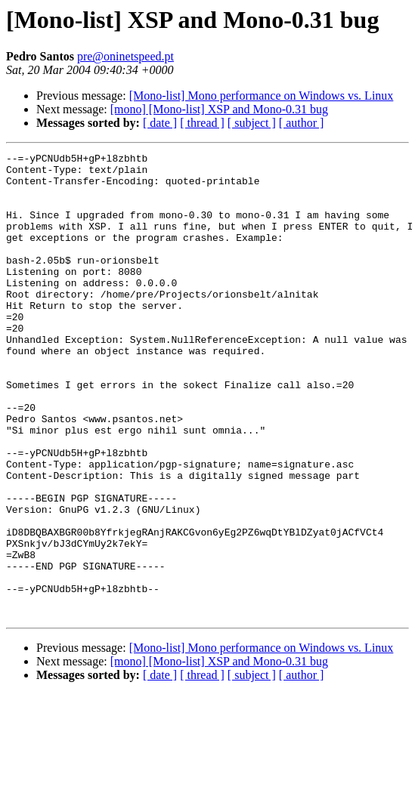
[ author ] (301, 122)
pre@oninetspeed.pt (125, 56)
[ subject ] (252, 122)
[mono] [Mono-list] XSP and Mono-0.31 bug (219, 109)
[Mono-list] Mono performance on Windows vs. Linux (261, 95)
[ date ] (160, 122)
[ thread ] (202, 122)
